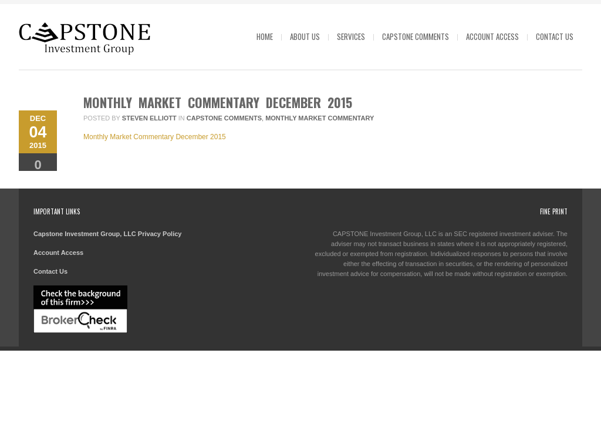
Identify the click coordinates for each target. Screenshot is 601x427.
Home (264, 36)
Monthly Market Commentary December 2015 (217, 102)
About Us (305, 36)
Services (351, 36)
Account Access (492, 36)
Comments (37, 168)
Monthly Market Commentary (319, 118)
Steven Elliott (149, 118)
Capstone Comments (415, 36)
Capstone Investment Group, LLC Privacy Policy (107, 233)
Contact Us (554, 36)
